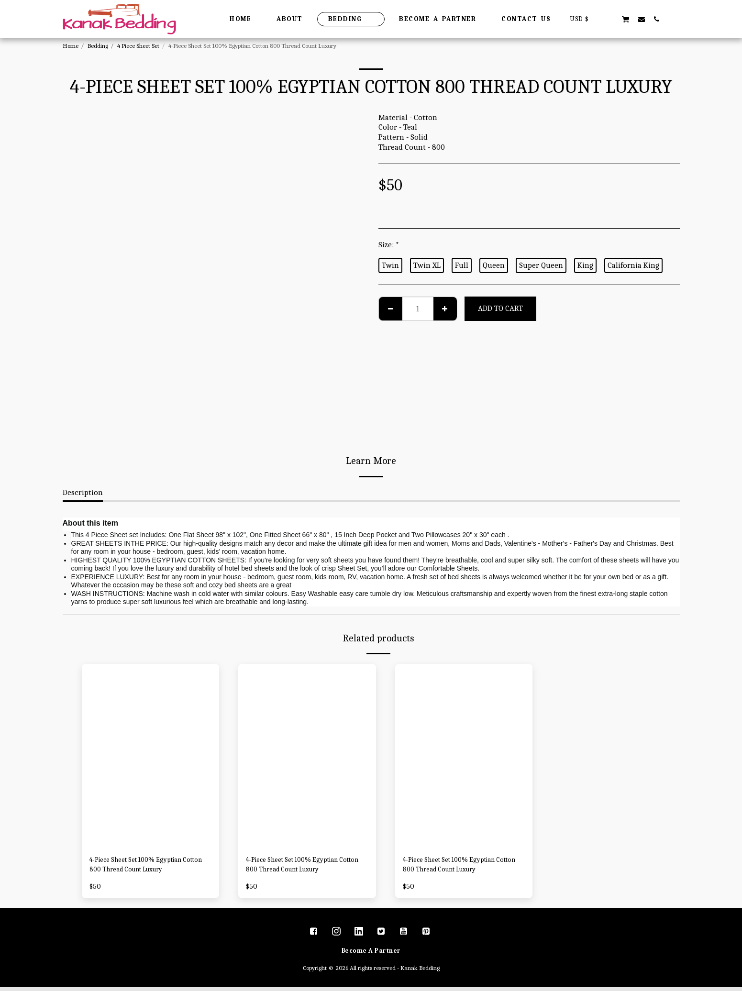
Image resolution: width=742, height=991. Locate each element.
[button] (610, 18)
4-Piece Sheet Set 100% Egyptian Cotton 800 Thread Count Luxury (146, 866)
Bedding (98, 45)
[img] (151, 755)
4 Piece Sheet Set (138, 45)
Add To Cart (500, 308)
